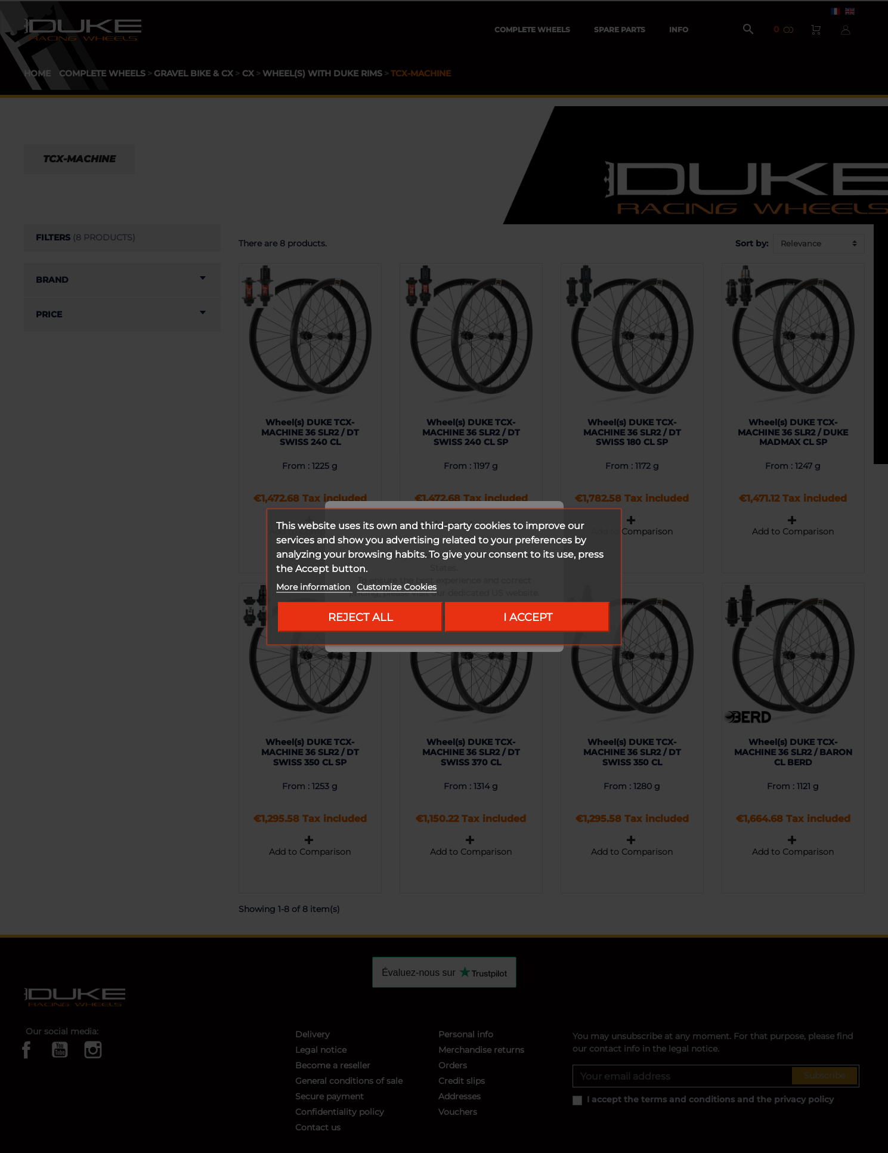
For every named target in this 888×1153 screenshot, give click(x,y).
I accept (527, 616)
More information (314, 586)
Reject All (360, 616)
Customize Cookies (397, 586)
